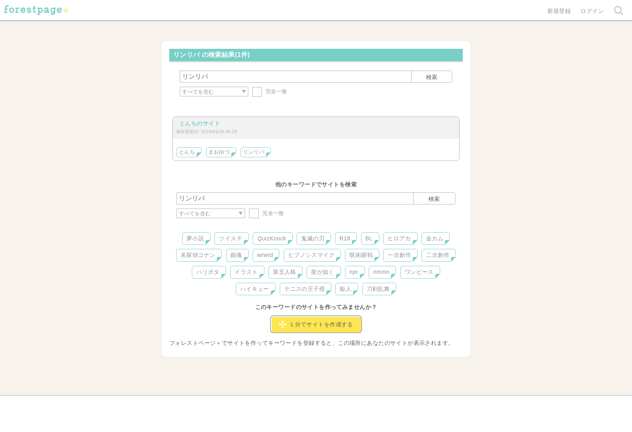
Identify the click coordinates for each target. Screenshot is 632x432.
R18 (344, 238)
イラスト (246, 272)
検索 (431, 77)
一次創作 (399, 255)
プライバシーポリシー (403, 404)
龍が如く (323, 272)
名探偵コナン (198, 255)
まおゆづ (219, 152)
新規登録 (559, 11)
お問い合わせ (258, 404)
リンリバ (254, 152)
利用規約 (304, 404)
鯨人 (345, 289)
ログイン (592, 11)
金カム (434, 238)
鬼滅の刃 (312, 238)
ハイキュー (254, 289)
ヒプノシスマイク (311, 255)
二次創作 (437, 255)
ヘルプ (213, 404)
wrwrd (265, 255)
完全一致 (269, 91)
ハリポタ (208, 272)
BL (369, 238)
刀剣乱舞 (378, 289)
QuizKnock (271, 238)
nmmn (381, 272)
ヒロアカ (399, 238)
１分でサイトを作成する (316, 324)
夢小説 (195, 238)
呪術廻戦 (361, 255)
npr (353, 272)
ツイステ (230, 238)
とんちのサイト (199, 123)
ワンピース (419, 272)
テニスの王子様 (304, 289)
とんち (187, 152)
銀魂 (236, 255)
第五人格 (284, 272)
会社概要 (347, 404)
